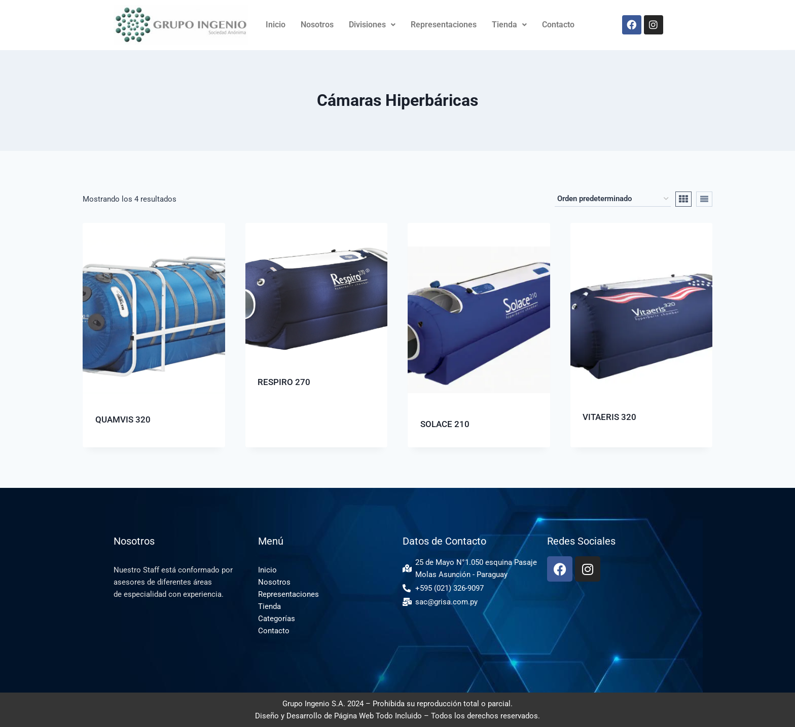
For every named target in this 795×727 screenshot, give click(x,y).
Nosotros (317, 24)
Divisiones (372, 24)
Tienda (509, 24)
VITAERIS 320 (609, 417)
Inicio (275, 24)
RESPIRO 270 (284, 382)
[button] (372, 24)
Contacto (558, 24)
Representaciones (444, 24)
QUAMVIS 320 (123, 419)
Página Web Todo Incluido (378, 715)
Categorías (276, 618)
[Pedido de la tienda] (613, 199)
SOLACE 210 (444, 424)
